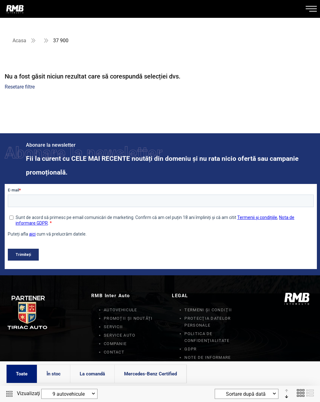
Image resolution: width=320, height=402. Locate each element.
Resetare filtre (20, 87)
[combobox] (69, 394)
